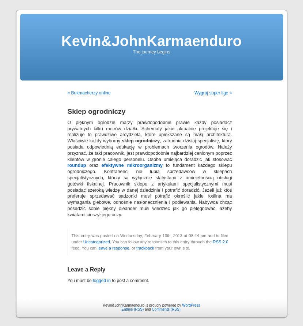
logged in (102, 280)
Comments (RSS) (166, 309)
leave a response (113, 248)
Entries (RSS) (132, 309)
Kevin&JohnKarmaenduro (151, 41)
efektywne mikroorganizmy (132, 165)
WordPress (191, 305)
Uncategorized (96, 242)
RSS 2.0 (220, 242)
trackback (145, 248)
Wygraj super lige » (213, 92)
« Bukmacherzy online (89, 92)
